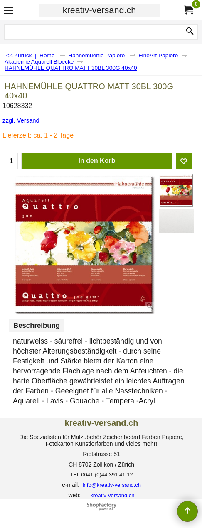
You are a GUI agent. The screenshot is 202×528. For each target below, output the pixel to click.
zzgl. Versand (20, 120)
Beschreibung (36, 325)
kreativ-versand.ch (99, 10)
